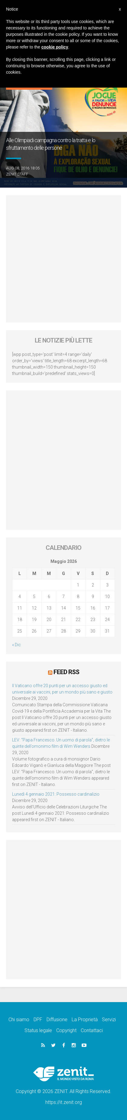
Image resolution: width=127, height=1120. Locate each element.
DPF (38, 1019)
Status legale (38, 1030)
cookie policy (54, 47)
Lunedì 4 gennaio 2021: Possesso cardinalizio (55, 794)
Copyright (66, 1030)
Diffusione (57, 1019)
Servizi (109, 1019)
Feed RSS (66, 672)
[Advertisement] (63, 259)
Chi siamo (18, 1019)
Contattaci (92, 1030)
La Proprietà (85, 1019)
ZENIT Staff (17, 174)
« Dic (16, 644)
